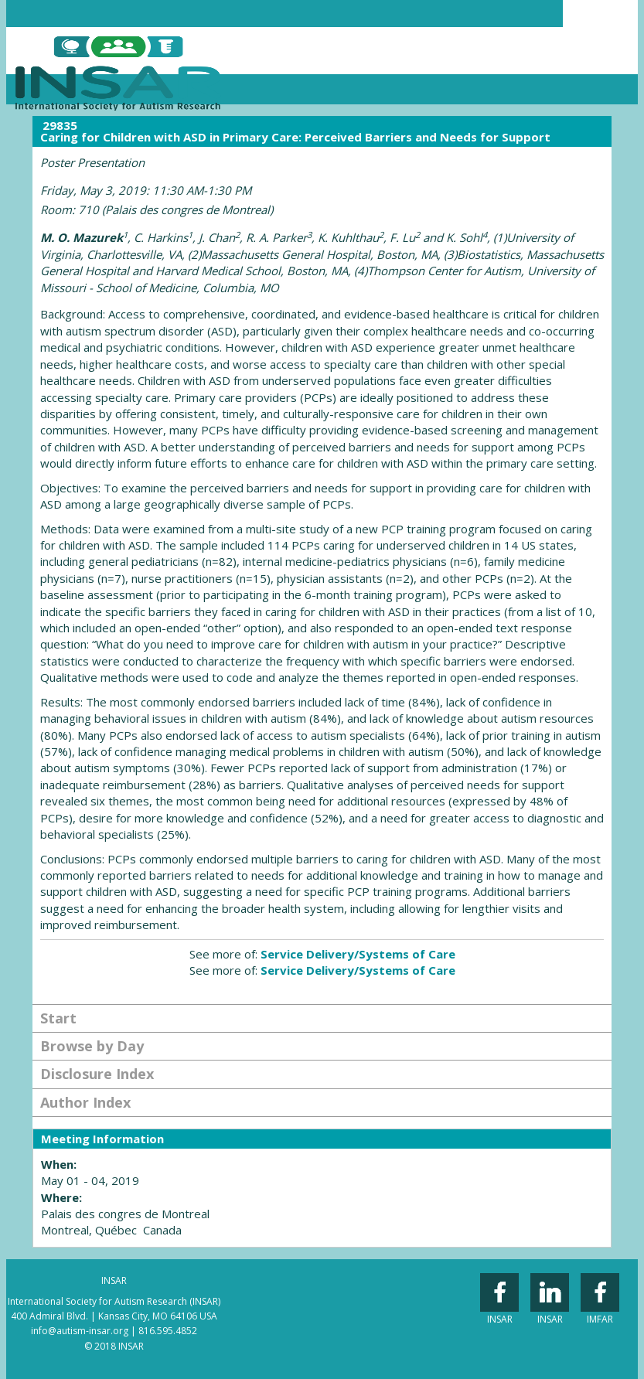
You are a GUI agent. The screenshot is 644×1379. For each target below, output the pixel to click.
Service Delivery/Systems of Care (358, 954)
